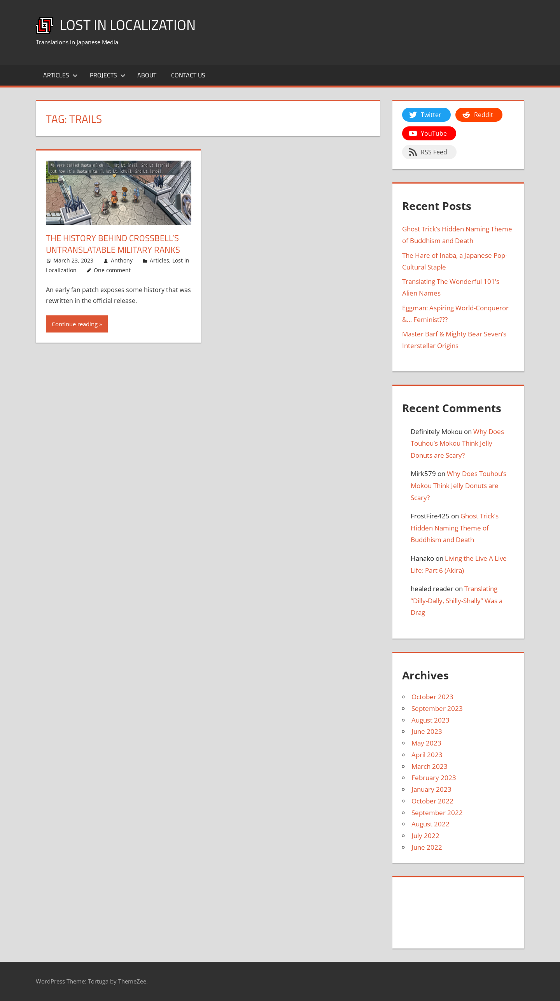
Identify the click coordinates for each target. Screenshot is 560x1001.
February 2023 (433, 777)
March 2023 (429, 766)
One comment (112, 270)
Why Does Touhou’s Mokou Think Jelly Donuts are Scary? (457, 443)
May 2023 (426, 742)
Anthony (122, 260)
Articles (60, 75)
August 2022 (430, 823)
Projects (108, 75)
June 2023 (426, 731)
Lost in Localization (128, 24)
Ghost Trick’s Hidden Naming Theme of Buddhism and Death (455, 527)
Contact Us (188, 75)
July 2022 (425, 835)
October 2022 (432, 800)
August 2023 (430, 720)
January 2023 (431, 789)
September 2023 (437, 708)
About (146, 75)
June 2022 (426, 847)
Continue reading (75, 324)
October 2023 (432, 696)
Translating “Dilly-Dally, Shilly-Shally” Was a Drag (456, 600)
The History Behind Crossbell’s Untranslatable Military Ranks (113, 244)
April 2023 (427, 754)
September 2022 (437, 812)
